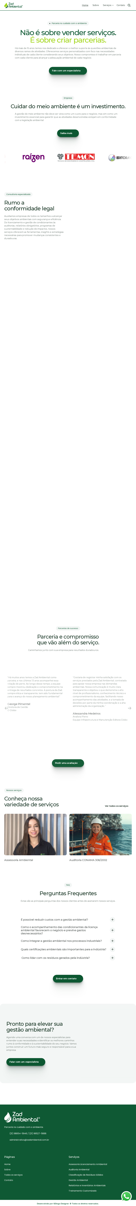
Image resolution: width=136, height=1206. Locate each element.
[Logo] (13, 5)
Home (85, 5)
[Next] (130, 708)
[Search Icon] (129, 5)
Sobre (96, 5)
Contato (121, 5)
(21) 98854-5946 (18, 1134)
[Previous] (6, 708)
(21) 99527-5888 (38, 1134)
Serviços (107, 5)
